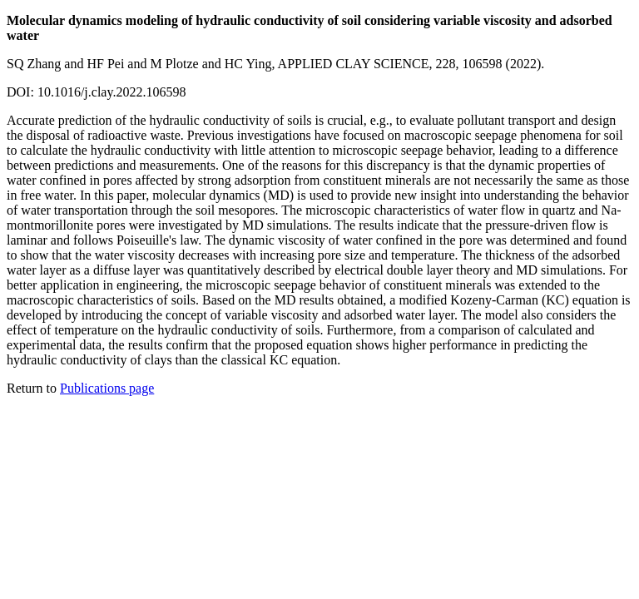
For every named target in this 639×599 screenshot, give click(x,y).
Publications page (107, 388)
